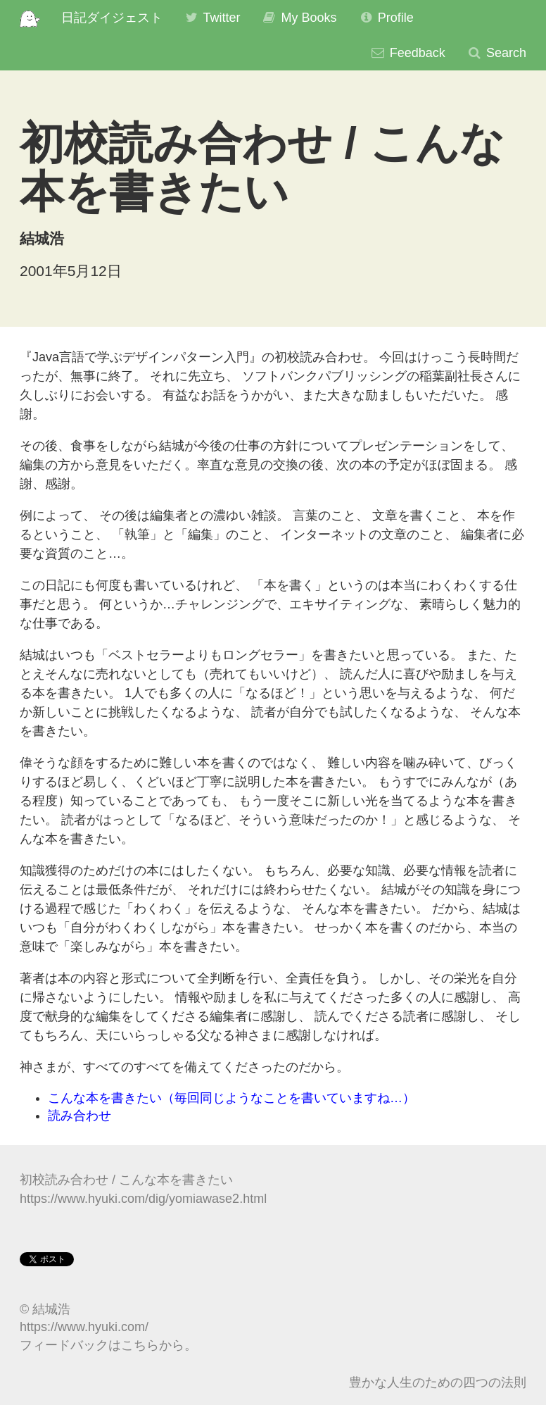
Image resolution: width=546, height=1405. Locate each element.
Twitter (212, 18)
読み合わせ (79, 1116)
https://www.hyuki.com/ (84, 1327)
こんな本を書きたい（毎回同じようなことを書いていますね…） (231, 1098)
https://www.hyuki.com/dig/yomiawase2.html (143, 1199)
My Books (298, 18)
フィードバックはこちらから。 (108, 1345)
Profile (386, 18)
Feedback (407, 53)
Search (496, 53)
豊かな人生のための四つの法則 (437, 1382)
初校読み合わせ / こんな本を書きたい (126, 1180)
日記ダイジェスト (112, 18)
